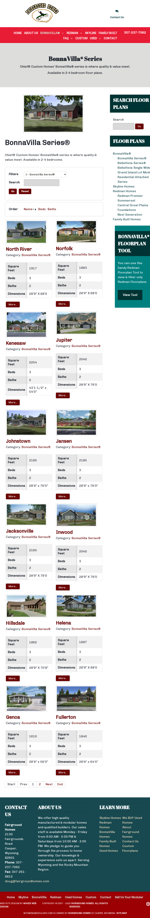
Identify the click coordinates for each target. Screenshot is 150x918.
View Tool (130, 295)
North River (19, 249)
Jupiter (64, 340)
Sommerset (126, 200)
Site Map (121, 913)
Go (139, 126)
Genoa (13, 717)
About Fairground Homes (130, 831)
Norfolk (64, 248)
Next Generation (130, 214)
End (60, 784)
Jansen (64, 441)
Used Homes (108, 851)
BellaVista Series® (132, 163)
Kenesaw (16, 343)
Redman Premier (130, 196)
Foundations (127, 210)
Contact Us (130, 841)
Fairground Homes (79, 913)
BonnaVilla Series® (132, 158)
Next (49, 784)
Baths (52, 209)
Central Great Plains (133, 205)
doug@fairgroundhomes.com (27, 881)
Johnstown (18, 441)
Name (28, 209)
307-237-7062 (135, 32)
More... (12, 304)
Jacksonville (19, 531)
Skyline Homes (110, 818)
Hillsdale (15, 623)
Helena (63, 623)
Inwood (64, 532)
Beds (42, 209)
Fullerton (66, 717)
